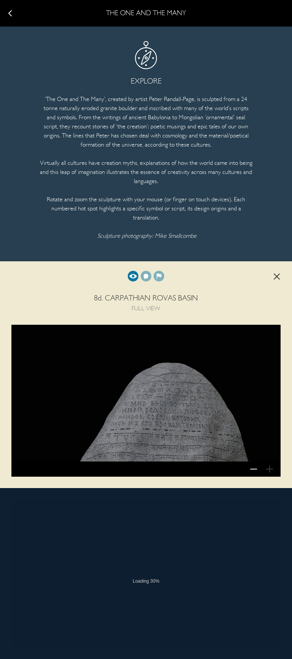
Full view (133, 276)
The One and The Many (146, 13)
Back (277, 276)
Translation (146, 276)
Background (159, 276)
